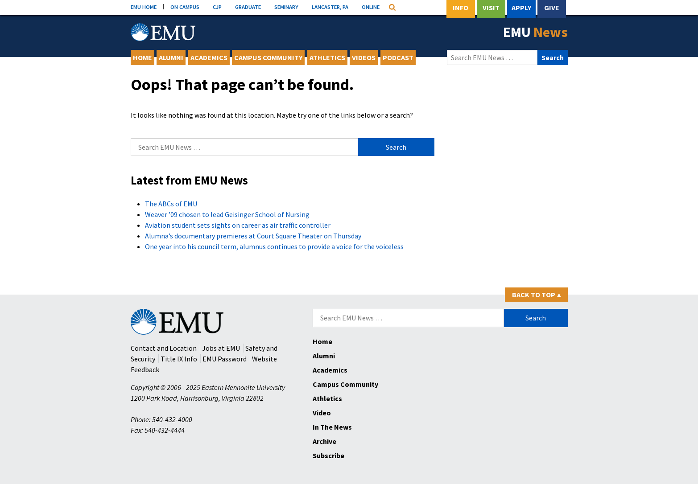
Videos (364, 57)
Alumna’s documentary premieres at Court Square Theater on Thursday (253, 235)
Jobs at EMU (221, 348)
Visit (491, 7)
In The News (332, 426)
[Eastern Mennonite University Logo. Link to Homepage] (163, 32)
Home (142, 57)
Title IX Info (179, 358)
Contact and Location (164, 348)
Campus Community (268, 57)
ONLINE (371, 6)
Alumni (171, 57)
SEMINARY (286, 6)
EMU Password (224, 358)
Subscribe (328, 455)
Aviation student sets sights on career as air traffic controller (237, 225)
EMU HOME (144, 6)
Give (551, 7)
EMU (535, 32)
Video (322, 412)
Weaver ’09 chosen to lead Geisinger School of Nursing (227, 214)
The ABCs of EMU (171, 203)
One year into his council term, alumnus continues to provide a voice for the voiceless (274, 246)
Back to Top (536, 294)
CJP (217, 6)
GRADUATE (248, 6)
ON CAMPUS (184, 6)
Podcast (398, 57)
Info (460, 7)
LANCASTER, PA (330, 6)
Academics (208, 57)
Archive (324, 441)
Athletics (327, 57)
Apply (521, 7)
